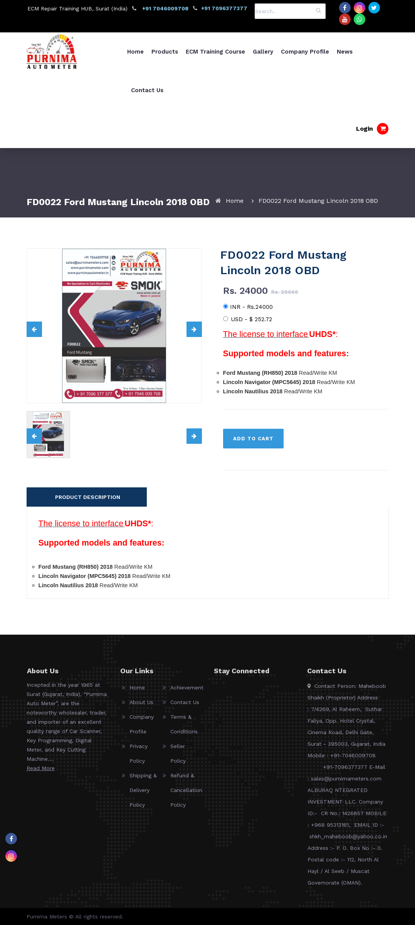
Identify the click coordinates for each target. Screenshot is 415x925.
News (345, 51)
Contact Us (147, 90)
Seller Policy (178, 757)
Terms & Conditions (184, 728)
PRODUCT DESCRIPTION (87, 497)
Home (135, 51)
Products (164, 51)
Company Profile (305, 51)
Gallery (263, 51)
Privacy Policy (138, 757)
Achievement (186, 691)
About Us (141, 706)
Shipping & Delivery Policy (143, 794)
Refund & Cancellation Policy (186, 794)
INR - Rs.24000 (248, 306)
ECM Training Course (215, 51)
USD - (247, 319)
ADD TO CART (253, 438)
